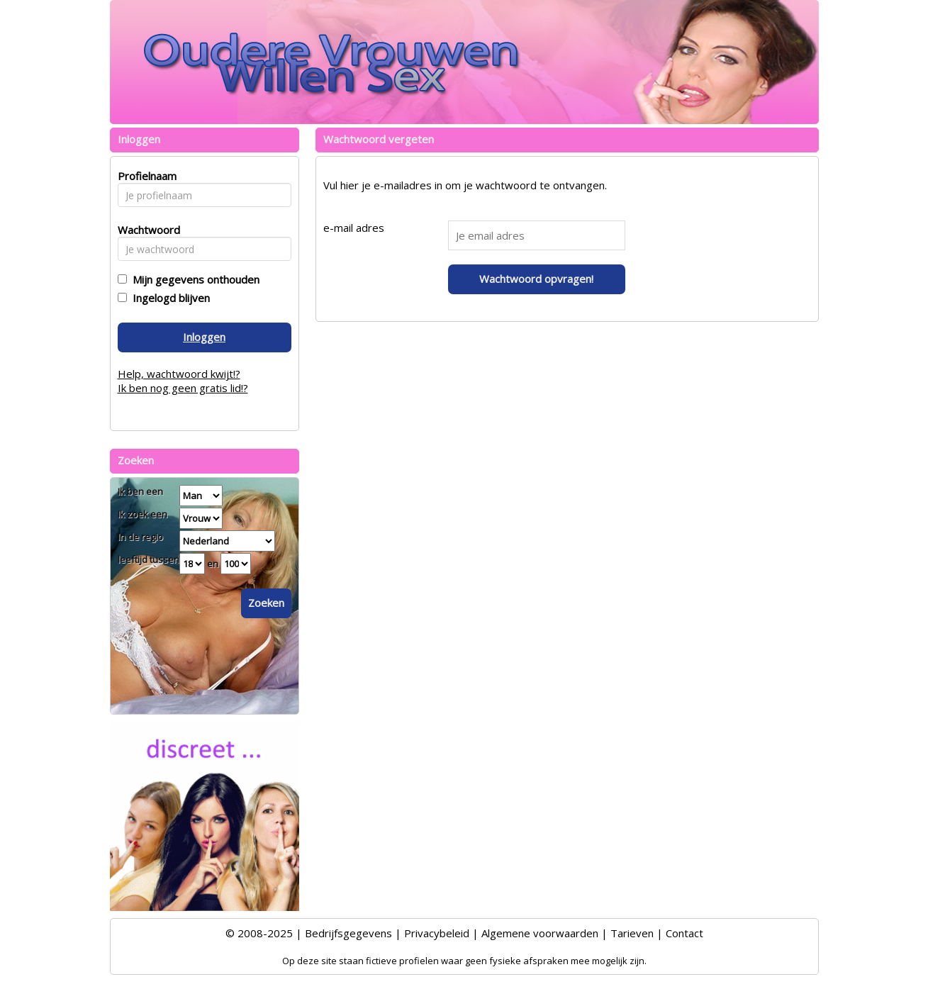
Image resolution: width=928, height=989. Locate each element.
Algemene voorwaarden (539, 933)
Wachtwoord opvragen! (536, 279)
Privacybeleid (436, 933)
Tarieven (632, 933)
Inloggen (204, 337)
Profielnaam (145, 176)
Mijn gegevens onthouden (193, 279)
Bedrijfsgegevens (348, 933)
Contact (684, 933)
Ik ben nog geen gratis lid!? (183, 388)
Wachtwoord (145, 230)
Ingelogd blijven (168, 298)
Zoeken (266, 603)
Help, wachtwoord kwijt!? (179, 374)
